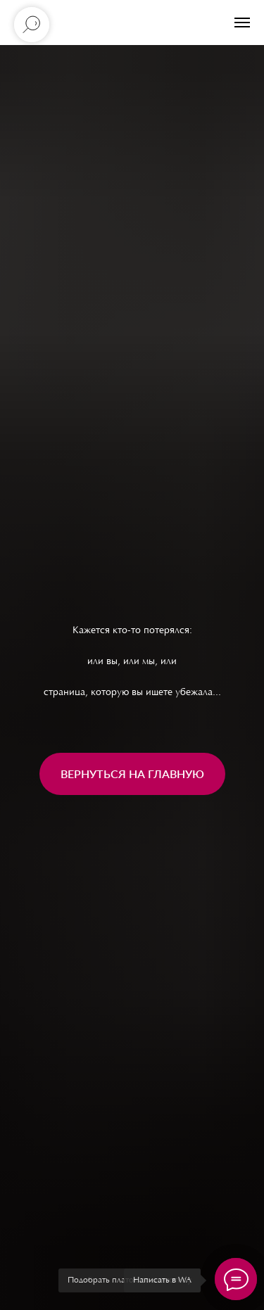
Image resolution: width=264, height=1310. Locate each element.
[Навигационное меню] (242, 22)
